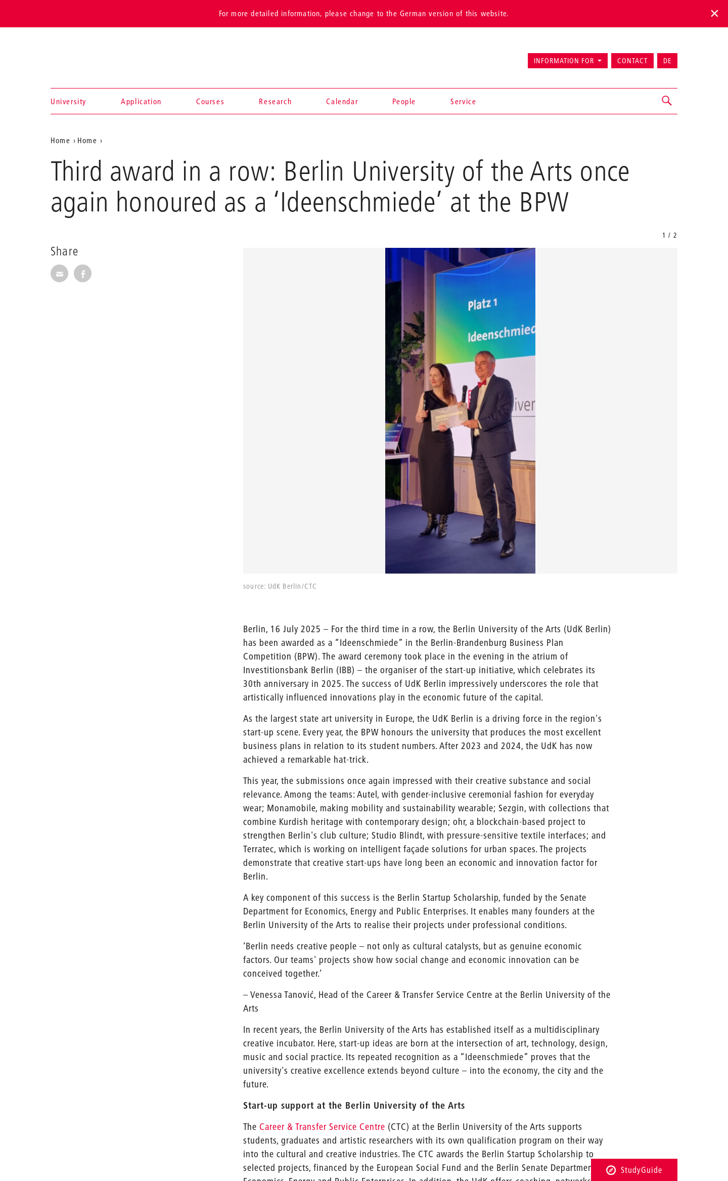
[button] (667, 101)
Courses (210, 101)
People (404, 101)
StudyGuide (634, 1169)
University (68, 101)
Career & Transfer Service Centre (322, 1126)
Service (463, 101)
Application (141, 101)
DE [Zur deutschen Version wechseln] (667, 60)
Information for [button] (564, 60)
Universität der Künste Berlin (90, 56)
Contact (632, 60)
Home (60, 140)
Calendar (342, 101)
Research (275, 101)
